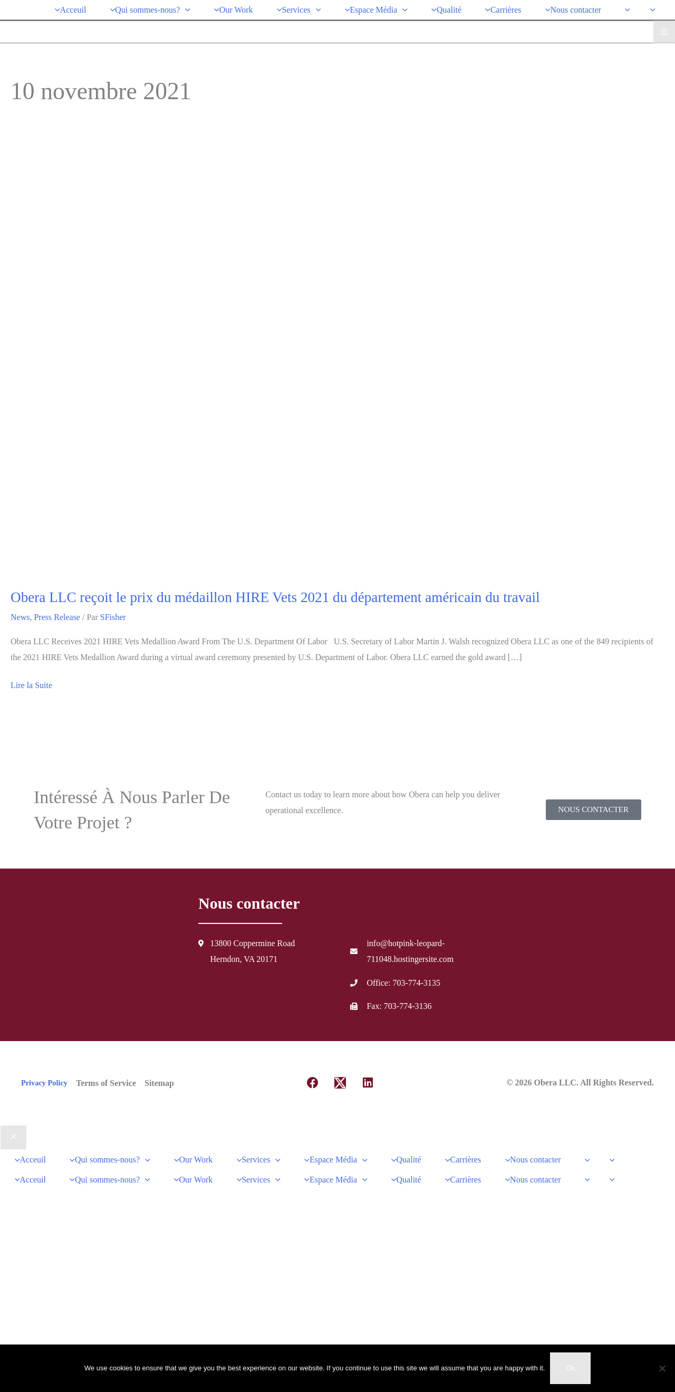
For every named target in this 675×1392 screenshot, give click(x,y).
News (20, 615)
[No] (662, 1368)
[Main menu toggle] (664, 29)
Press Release (57, 615)
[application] (198, 8)
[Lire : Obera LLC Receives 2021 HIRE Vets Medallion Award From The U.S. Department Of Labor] (281, 355)
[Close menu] (13, 1135)
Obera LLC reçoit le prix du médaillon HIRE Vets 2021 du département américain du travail (275, 595)
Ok (570, 1368)
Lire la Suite (31, 682)
